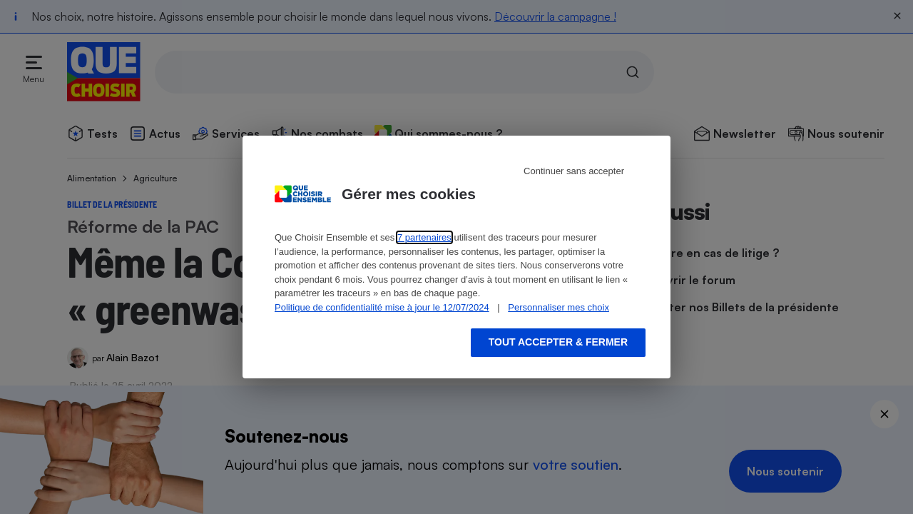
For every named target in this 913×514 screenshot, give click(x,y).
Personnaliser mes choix (558, 307)
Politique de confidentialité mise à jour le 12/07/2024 (382, 307)
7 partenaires (424, 237)
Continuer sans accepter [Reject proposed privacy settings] (574, 171)
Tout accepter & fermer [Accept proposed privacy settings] (558, 342)
